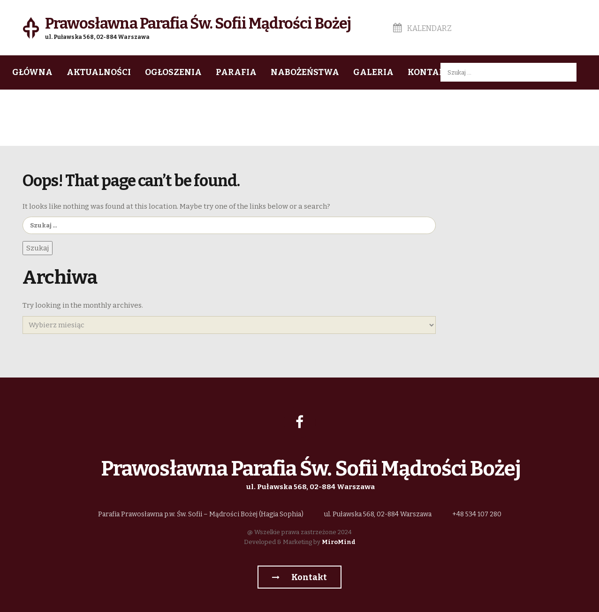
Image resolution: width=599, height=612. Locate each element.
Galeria (373, 72)
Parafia (236, 72)
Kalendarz (422, 28)
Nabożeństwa (305, 72)
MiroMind (339, 541)
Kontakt (429, 72)
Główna (32, 72)
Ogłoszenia (173, 72)
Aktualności (99, 72)
